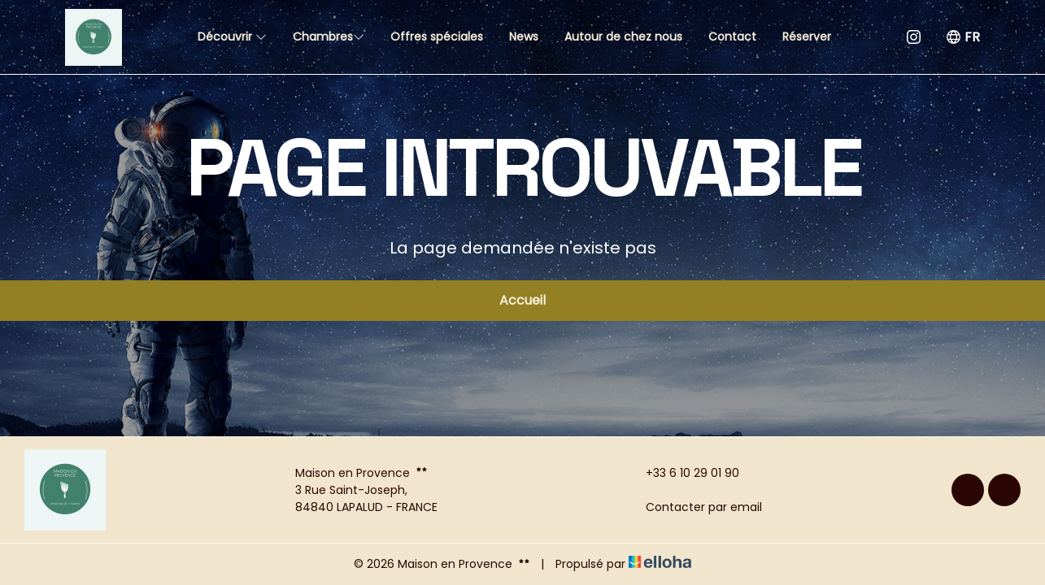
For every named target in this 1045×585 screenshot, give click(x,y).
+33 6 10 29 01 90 (683, 473)
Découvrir (232, 36)
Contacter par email (694, 507)
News (523, 36)
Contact (732, 36)
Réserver (806, 36)
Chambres (328, 36)
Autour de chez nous (623, 36)
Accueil (522, 300)
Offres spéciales (436, 36)
